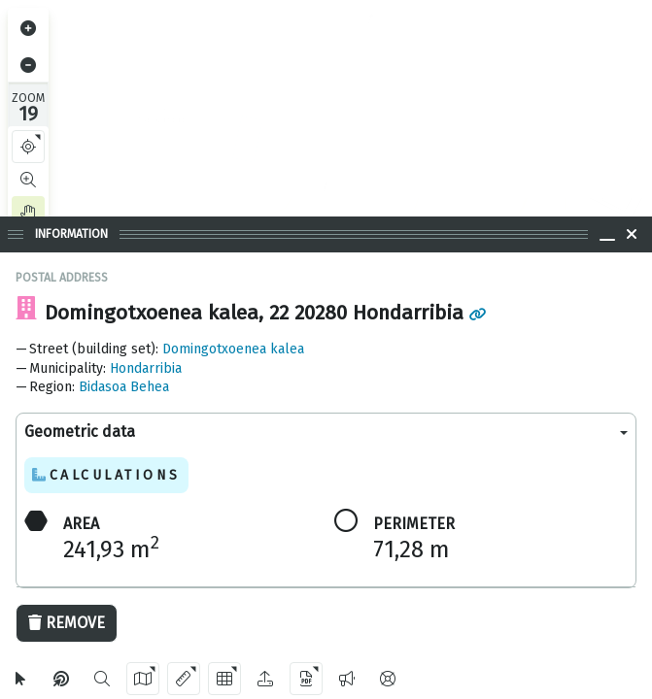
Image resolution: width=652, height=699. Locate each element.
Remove (66, 623)
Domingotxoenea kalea (233, 349)
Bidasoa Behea (124, 387)
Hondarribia (146, 368)
